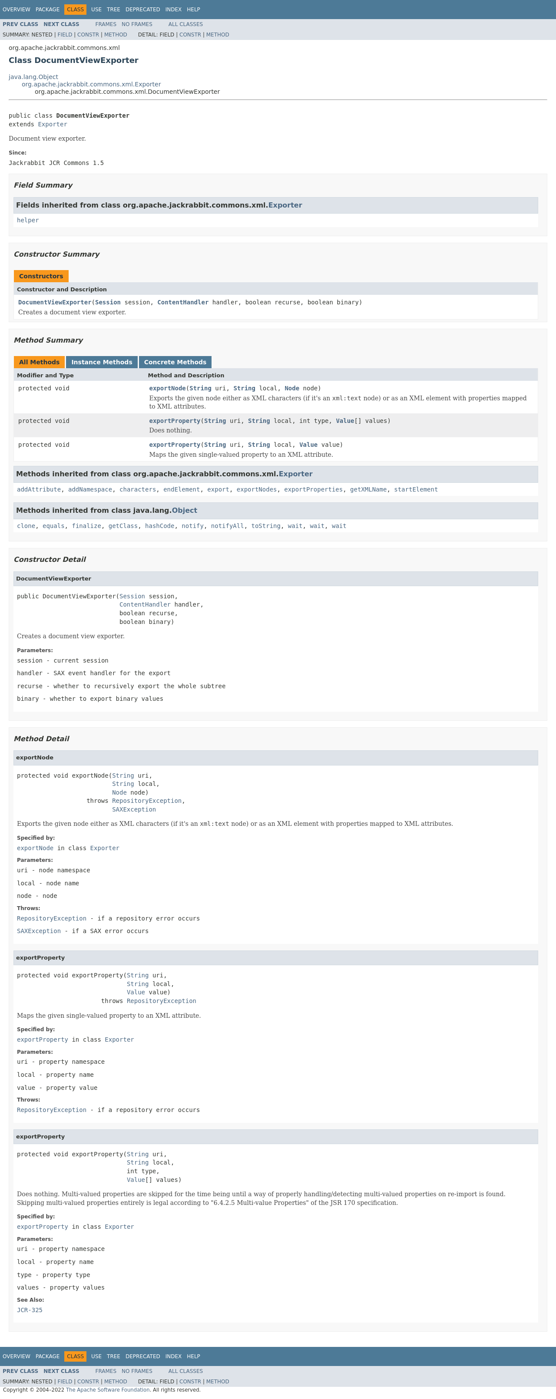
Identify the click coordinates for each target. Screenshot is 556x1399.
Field (64, 35)
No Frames (137, 24)
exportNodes (257, 489)
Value (345, 420)
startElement (416, 489)
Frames (106, 24)
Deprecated (143, 10)
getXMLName (368, 489)
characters (137, 489)
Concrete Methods (175, 362)
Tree (113, 10)
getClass (123, 525)
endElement (181, 489)
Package (48, 10)
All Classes (186, 24)
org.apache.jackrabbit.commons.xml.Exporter (91, 84)
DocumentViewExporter (55, 302)
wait (295, 525)
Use (96, 10)
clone (26, 525)
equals (54, 525)
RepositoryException (147, 800)
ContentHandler (182, 302)
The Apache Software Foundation (108, 1390)
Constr (88, 35)
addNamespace (90, 489)
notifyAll (227, 525)
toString (266, 525)
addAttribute (39, 489)
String (200, 388)
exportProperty (175, 420)
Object (185, 510)
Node (292, 388)
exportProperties (313, 489)
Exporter (52, 124)
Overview (16, 10)
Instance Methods (101, 362)
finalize (86, 525)
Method (115, 35)
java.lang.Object (33, 76)
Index (173, 10)
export (218, 489)
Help (193, 10)
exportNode (167, 388)
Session (108, 302)
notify (193, 525)
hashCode (159, 525)
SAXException (134, 809)
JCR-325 (30, 1310)
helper (28, 220)
